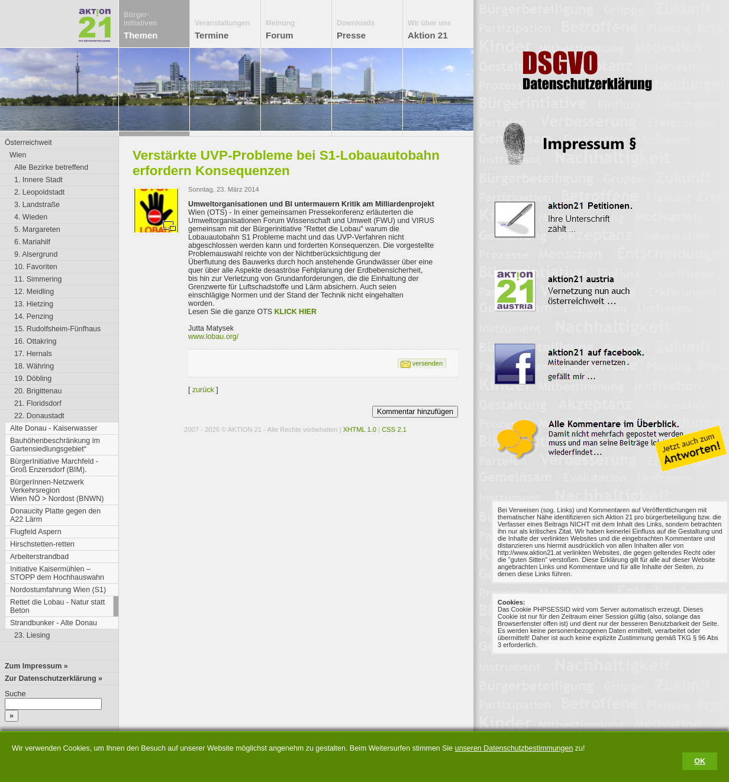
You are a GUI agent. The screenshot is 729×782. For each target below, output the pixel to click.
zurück (203, 390)
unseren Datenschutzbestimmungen (514, 748)
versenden (427, 363)
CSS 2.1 (394, 429)
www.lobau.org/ (213, 336)
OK (699, 761)
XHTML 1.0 (359, 429)
